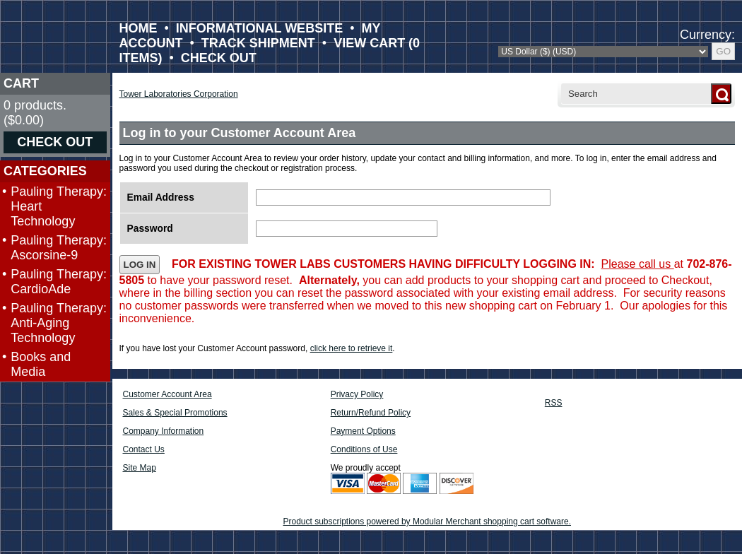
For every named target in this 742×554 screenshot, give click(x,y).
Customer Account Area (167, 394)
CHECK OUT (219, 58)
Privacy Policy (357, 394)
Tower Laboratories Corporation (178, 94)
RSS (554, 403)
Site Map (139, 468)
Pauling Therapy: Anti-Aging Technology (59, 323)
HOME (138, 28)
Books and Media (41, 364)
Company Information (163, 431)
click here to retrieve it (351, 348)
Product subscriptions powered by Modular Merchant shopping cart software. (427, 521)
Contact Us (144, 449)
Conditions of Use (364, 449)
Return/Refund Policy (371, 413)
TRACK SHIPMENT (258, 43)
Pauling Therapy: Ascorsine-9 (59, 247)
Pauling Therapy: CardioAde (59, 281)
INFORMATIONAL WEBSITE (259, 28)
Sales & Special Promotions (175, 413)
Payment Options (363, 431)
